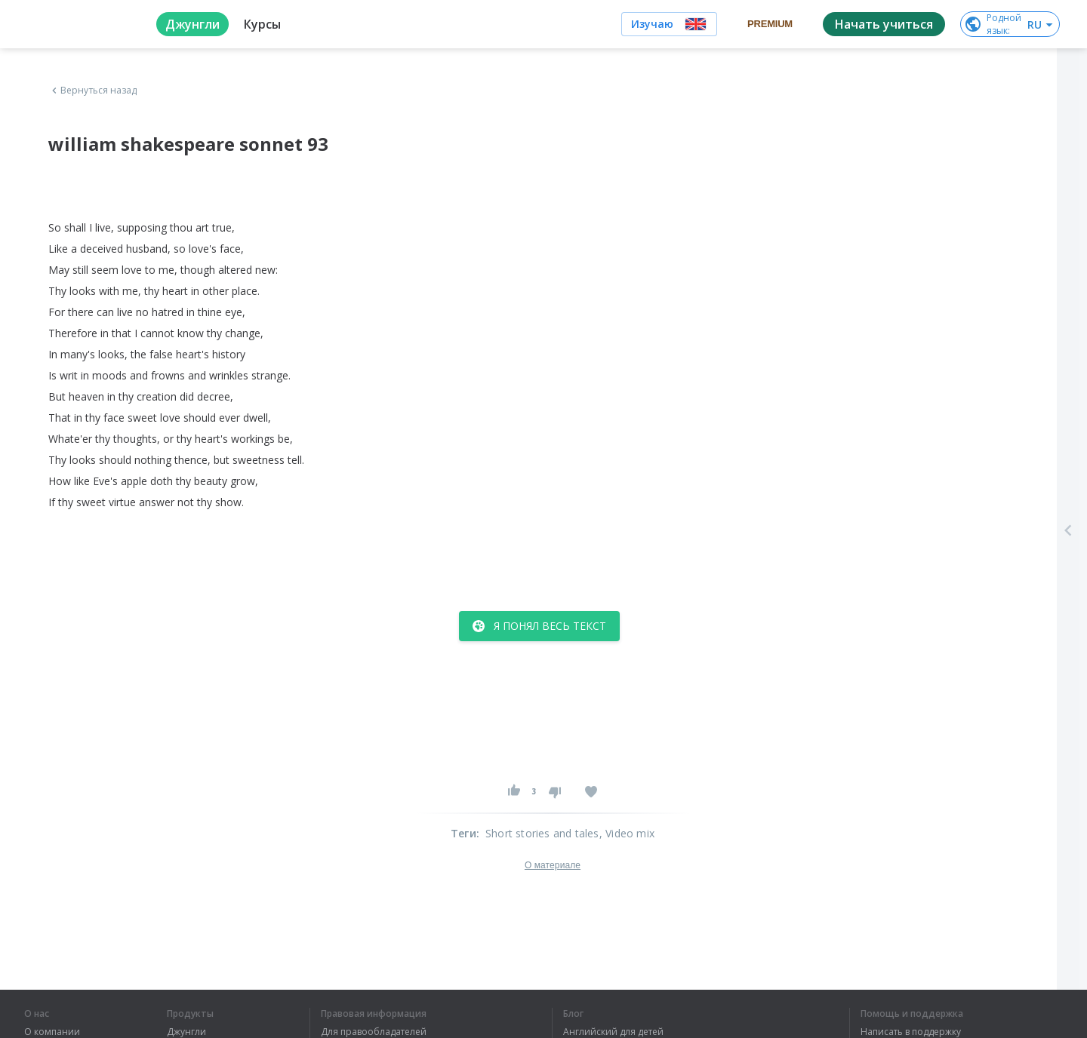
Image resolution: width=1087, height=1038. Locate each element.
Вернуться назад (92, 90)
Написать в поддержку (911, 1032)
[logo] (78, 24)
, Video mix (626, 833)
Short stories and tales (542, 833)
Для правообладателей (373, 1032)
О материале (552, 865)
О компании (52, 1032)
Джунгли (186, 1032)
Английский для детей (613, 1032)
